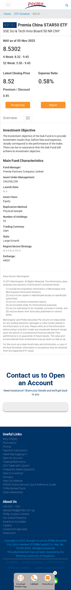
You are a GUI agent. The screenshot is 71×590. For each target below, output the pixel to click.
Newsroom (9, 533)
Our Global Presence (14, 517)
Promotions (9, 442)
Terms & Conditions (19, 567)
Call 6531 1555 (11, 506)
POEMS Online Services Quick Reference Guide (29, 484)
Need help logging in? (15, 454)
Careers (7, 525)
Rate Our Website (13, 480)
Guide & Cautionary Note (49, 567)
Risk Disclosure (56, 562)
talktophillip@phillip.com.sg (18, 510)
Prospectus (18, 105)
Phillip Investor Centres (16, 514)
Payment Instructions (15, 450)
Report (53, 105)
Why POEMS (10, 439)
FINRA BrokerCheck (14, 488)
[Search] (67, 5)
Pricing (7, 446)
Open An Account (13, 458)
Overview (10, 118)
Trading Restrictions (14, 461)
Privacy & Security (33, 562)
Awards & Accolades (14, 521)
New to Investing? (13, 473)
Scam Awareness (13, 492)
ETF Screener (22, 13)
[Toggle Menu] (8, 5)
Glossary (8, 476)
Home (7, 13)
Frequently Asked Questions (19, 469)
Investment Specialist (15, 529)
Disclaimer (12, 562)
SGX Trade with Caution (16, 465)
